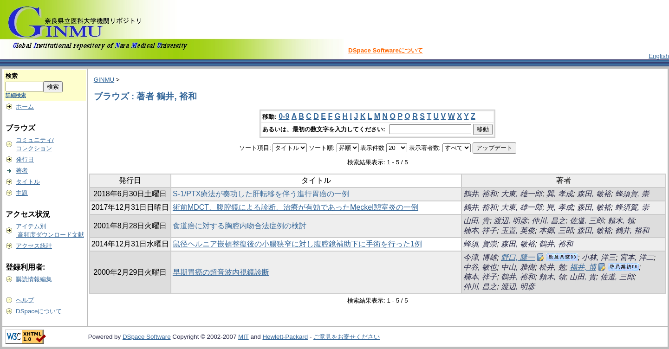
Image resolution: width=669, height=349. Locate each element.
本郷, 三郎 (556, 230)
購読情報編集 (34, 279)
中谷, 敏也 (480, 267)
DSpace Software (147, 336)
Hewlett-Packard (285, 336)
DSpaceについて (39, 311)
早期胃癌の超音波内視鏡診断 (221, 272)
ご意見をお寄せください (346, 336)
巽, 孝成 (559, 194)
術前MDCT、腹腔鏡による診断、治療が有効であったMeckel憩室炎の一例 (295, 207)
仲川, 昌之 (548, 221)
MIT (243, 336)
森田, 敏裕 (594, 194)
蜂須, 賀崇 (480, 244)
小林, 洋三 (599, 257)
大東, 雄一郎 (521, 194)
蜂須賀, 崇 (632, 194)
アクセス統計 (34, 245)
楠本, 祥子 (480, 230)
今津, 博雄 (480, 257)
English (659, 55)
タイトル (28, 181)
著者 (22, 170)
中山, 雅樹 (518, 267)
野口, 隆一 (518, 257)
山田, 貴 (476, 221)
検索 (12, 75)
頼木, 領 (621, 221)
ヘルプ (25, 300)
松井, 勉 (552, 267)
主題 (22, 192)
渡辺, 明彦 (510, 221)
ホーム (25, 106)
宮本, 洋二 (637, 257)
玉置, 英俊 (518, 230)
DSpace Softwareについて (385, 50)
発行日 (25, 159)
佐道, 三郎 (587, 221)
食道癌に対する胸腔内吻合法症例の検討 (239, 226)
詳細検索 (16, 95)
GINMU (104, 79)
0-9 (284, 116)
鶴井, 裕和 (480, 194)
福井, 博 (583, 267)
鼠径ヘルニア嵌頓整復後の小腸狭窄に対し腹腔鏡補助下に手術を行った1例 (297, 244)
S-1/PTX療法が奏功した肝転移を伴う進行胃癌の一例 (261, 194)
